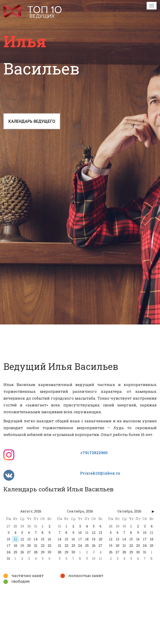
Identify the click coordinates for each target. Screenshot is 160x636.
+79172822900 (94, 452)
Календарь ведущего (32, 122)
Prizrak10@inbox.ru (100, 473)
